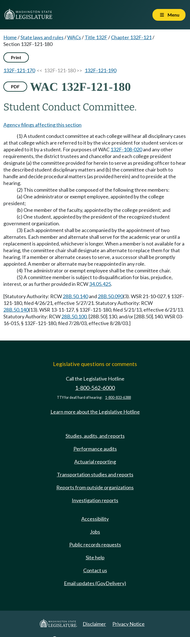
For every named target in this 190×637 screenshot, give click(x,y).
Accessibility (95, 519)
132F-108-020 (126, 149)
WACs (74, 37)
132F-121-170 (19, 70)
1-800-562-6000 (95, 387)
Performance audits (95, 449)
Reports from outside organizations (95, 487)
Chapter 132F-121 (131, 37)
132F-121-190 (100, 70)
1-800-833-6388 (118, 397)
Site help (95, 557)
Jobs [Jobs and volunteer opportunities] (95, 532)
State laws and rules (42, 37)
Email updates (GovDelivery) (95, 583)
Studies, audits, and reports (95, 436)
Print (16, 57)
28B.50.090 (110, 296)
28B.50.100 (74, 316)
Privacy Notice (128, 624)
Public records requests (95, 544)
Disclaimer (94, 624)
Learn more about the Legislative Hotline (95, 412)
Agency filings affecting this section (42, 125)
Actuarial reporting (95, 461)
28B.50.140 (75, 296)
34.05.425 (100, 284)
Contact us (95, 570)
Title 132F (96, 37)
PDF (15, 86)
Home (10, 37)
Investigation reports (95, 500)
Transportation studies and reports (95, 474)
